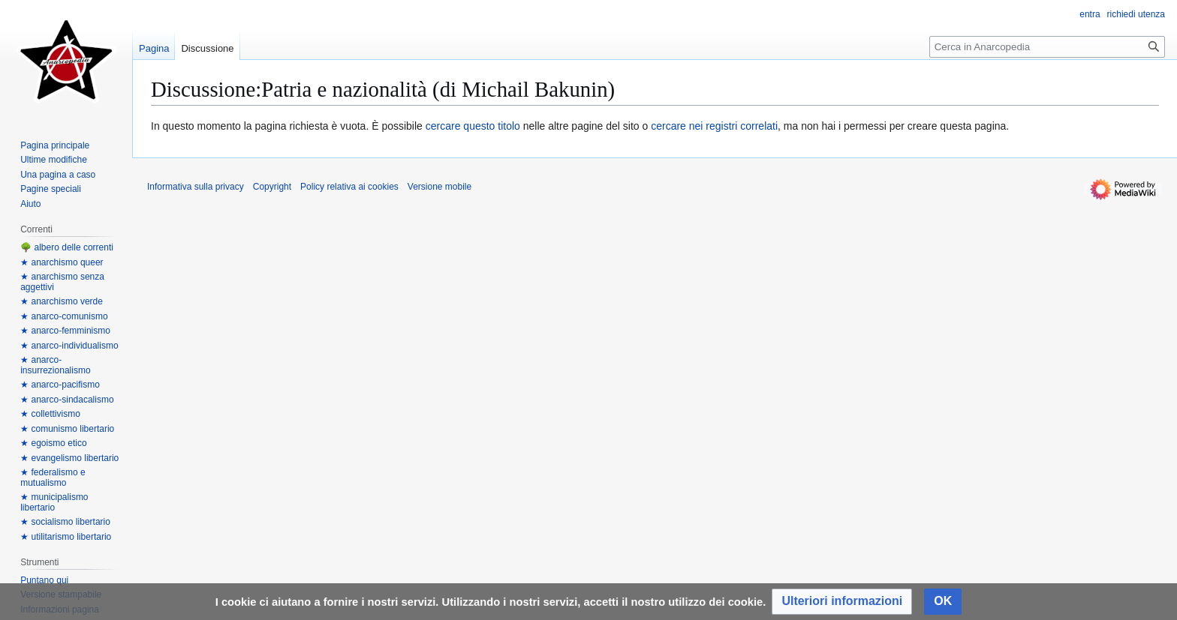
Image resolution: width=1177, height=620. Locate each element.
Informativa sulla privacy (195, 186)
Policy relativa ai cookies (349, 186)
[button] (842, 602)
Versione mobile (439, 186)
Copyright (272, 186)
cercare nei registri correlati (714, 126)
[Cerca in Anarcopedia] (1047, 47)
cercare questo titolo (473, 126)
